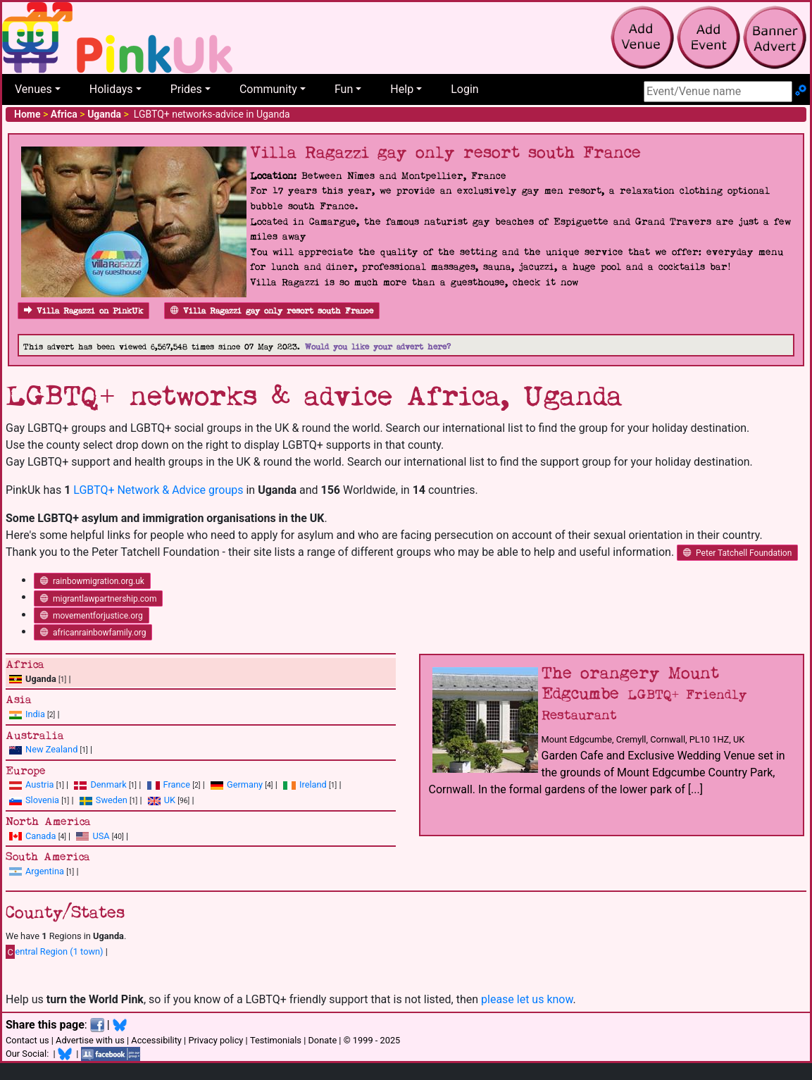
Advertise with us (90, 1040)
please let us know (527, 999)
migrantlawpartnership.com (98, 599)
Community (268, 89)
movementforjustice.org (91, 616)
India (35, 714)
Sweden (111, 800)
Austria (39, 784)
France (177, 784)
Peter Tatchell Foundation (737, 553)
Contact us (27, 1040)
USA (100, 836)
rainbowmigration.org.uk (92, 581)
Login (464, 89)
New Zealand (51, 749)
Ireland (313, 784)
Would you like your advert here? (378, 347)
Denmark (108, 784)
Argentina (44, 871)
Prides (186, 89)
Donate (322, 1040)
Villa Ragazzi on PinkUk (83, 311)
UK (169, 800)
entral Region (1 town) (55, 952)
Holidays (111, 89)
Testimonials (275, 1040)
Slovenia (42, 800)
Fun (344, 89)
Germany (245, 784)
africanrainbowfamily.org (93, 633)
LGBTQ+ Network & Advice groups (158, 490)
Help (401, 89)
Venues (33, 89)
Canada (40, 836)
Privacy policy (215, 1040)
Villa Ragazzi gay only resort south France (271, 311)
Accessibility (156, 1040)
